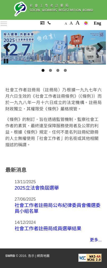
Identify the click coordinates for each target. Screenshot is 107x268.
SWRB (10, 256)
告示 (31, 256)
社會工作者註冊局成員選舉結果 (48, 228)
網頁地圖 (43, 256)
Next (98, 47)
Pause (6, 60)
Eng (97, 23)
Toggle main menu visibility (4, 23)
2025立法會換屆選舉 (37, 188)
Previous (9, 47)
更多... (96, 240)
